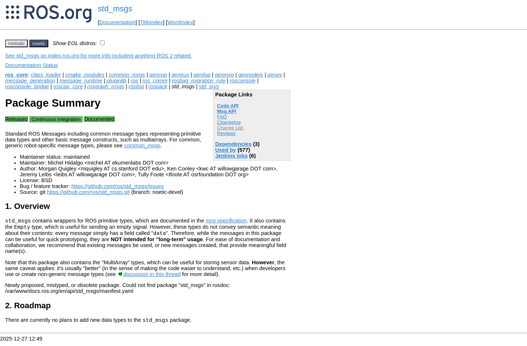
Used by (225, 150)
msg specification (226, 222)
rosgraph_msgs (105, 86)
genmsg (224, 75)
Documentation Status (31, 65)
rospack (158, 86)
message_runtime (81, 81)
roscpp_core (68, 86)
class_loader (46, 75)
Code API (228, 105)
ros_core (16, 75)
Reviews (226, 133)
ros (134, 81)
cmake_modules (84, 75)
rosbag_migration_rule (198, 81)
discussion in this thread (151, 277)
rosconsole (243, 81)
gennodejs (250, 75)
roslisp (136, 86)
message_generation (30, 81)
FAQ (222, 116)
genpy (275, 75)
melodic (16, 43)
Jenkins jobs (231, 156)
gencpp (158, 75)
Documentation (117, 22)
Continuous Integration (56, 119)
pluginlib (116, 81)
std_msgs (115, 8)
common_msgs (127, 75)
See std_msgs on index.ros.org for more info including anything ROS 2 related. (98, 56)
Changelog (228, 122)
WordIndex (180, 22)
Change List (230, 127)
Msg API (226, 111)
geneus (180, 75)
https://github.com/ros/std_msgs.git (88, 192)
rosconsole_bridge (27, 86)
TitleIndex (151, 22)
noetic (38, 43)
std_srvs (209, 86)
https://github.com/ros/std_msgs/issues (117, 186)
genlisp (201, 75)
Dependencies (233, 144)
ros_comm (154, 81)
